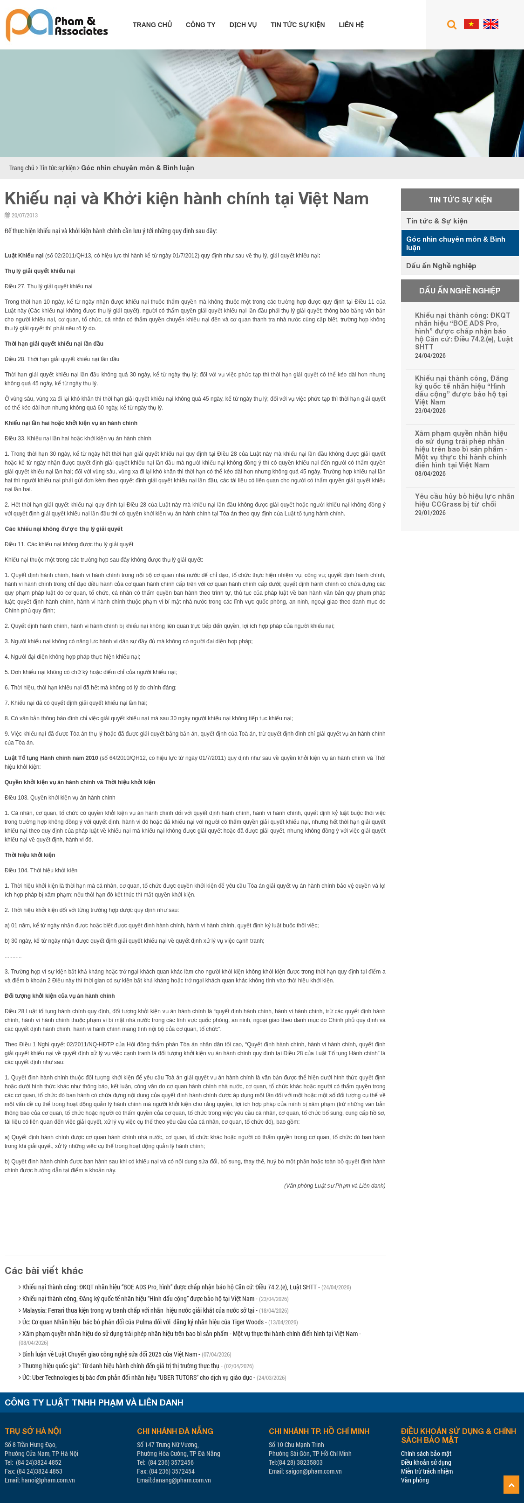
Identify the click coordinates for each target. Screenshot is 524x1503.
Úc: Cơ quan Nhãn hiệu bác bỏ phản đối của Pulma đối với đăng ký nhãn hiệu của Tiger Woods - (158, 1321)
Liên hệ (351, 24)
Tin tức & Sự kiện (437, 220)
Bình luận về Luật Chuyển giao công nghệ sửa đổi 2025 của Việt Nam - (125, 1354)
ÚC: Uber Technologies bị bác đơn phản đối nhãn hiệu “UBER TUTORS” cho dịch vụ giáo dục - (152, 1377)
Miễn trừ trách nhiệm (427, 1471)
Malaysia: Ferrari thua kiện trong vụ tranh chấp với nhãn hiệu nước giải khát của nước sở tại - (154, 1310)
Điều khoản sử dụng (426, 1462)
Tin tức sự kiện (298, 24)
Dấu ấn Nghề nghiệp (441, 265)
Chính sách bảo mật (426, 1453)
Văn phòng (415, 1479)
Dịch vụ (243, 24)
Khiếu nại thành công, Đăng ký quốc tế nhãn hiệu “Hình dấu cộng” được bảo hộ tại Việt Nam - (154, 1298)
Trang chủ (152, 24)
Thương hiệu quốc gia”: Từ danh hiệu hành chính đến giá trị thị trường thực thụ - (136, 1365)
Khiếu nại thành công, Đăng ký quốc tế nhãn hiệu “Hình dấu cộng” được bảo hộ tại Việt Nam (461, 390)
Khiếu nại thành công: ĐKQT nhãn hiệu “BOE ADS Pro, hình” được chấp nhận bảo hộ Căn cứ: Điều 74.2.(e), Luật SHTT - (185, 1286)
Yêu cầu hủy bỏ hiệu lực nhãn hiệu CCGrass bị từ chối (465, 500)
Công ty (201, 24)
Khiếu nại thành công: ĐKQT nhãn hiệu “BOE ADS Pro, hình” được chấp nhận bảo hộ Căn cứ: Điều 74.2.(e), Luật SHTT (464, 331)
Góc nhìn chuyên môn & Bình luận (137, 168)
